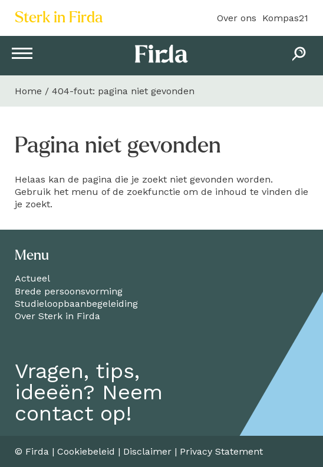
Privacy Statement (221, 451)
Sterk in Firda (59, 17)
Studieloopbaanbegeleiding (76, 303)
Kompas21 (285, 18)
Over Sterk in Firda (57, 316)
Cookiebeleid (86, 451)
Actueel (32, 278)
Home (28, 91)
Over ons (236, 18)
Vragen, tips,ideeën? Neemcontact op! (89, 392)
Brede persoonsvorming (69, 291)
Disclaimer (147, 451)
